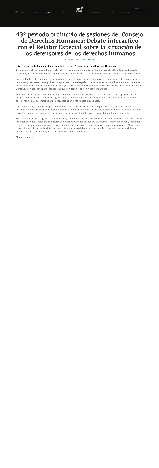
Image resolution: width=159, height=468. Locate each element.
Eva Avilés (71, 59)
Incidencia (90, 59)
